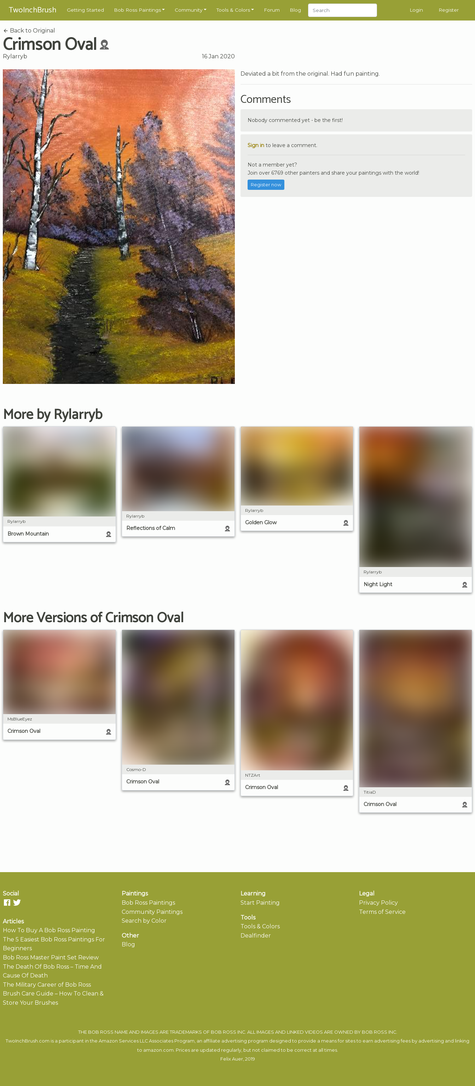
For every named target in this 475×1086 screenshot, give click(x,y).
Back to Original (29, 30)
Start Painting (260, 902)
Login (416, 10)
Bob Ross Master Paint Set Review (51, 957)
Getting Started (85, 10)
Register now (266, 184)
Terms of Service (382, 912)
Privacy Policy (378, 902)
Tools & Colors (233, 10)
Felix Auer (231, 1059)
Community (188, 10)
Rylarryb (15, 56)
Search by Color (144, 920)
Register (449, 10)
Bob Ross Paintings (137, 10)
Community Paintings (152, 912)
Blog (295, 10)
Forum (272, 10)
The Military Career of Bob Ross (47, 984)
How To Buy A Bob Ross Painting (49, 930)
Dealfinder (256, 935)
